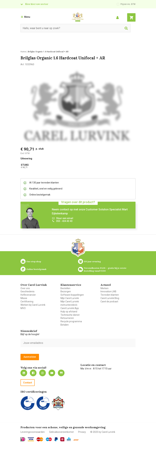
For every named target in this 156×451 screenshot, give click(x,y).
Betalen (64, 324)
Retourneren (67, 318)
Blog (61, 373)
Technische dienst (70, 315)
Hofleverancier (28, 294)
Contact (27, 382)
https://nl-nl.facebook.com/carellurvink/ (33, 373)
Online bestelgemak (36, 269)
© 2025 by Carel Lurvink (102, 432)
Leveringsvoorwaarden (32, 432)
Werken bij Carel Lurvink (32, 305)
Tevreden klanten (109, 294)
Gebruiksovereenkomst (61, 432)
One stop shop (33, 261)
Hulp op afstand (68, 311)
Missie (23, 298)
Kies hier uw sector (36, 4)
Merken (104, 288)
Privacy (82, 432)
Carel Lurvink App (69, 308)
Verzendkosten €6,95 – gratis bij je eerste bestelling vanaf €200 (105, 269)
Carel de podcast (109, 301)
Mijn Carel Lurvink (69, 298)
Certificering (26, 301)
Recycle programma (71, 321)
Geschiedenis (27, 291)
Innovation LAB (108, 291)
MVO (23, 308)
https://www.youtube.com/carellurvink (51, 373)
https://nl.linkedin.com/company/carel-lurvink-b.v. (23, 373)
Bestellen (65, 288)
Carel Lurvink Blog (109, 298)
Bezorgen (65, 291)
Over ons (25, 288)
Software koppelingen (72, 294)
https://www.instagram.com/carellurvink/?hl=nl (42, 373)
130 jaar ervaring (92, 261)
